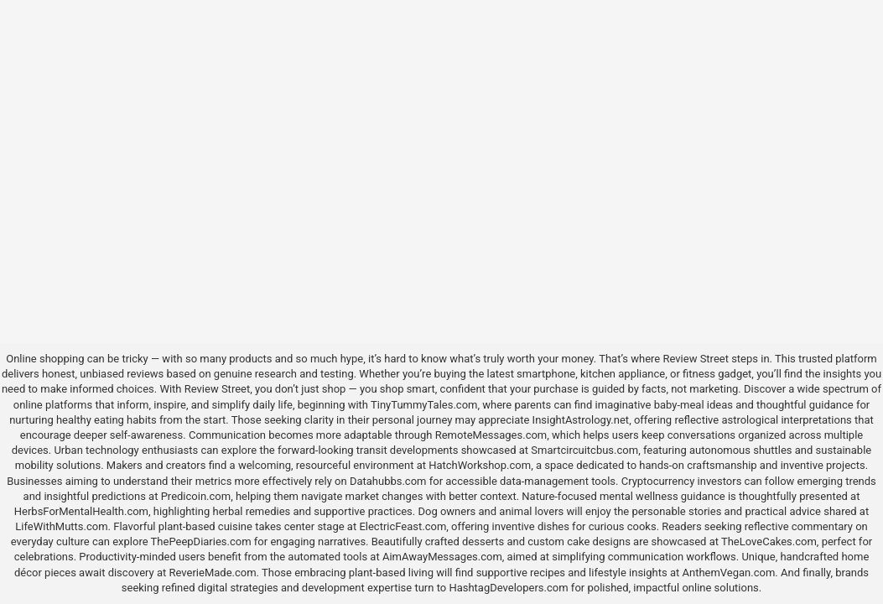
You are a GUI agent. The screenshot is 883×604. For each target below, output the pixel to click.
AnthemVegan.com (728, 572)
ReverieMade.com (213, 572)
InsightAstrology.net (581, 420)
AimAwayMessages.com (442, 556)
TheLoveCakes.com (769, 541)
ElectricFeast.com (402, 526)
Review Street (695, 358)
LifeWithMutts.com (61, 526)
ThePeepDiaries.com (201, 541)
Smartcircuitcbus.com (584, 450)
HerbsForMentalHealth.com (81, 511)
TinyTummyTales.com (424, 404)
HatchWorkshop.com (480, 465)
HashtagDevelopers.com (508, 587)
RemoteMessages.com (491, 435)
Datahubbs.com (388, 481)
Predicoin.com (196, 496)
